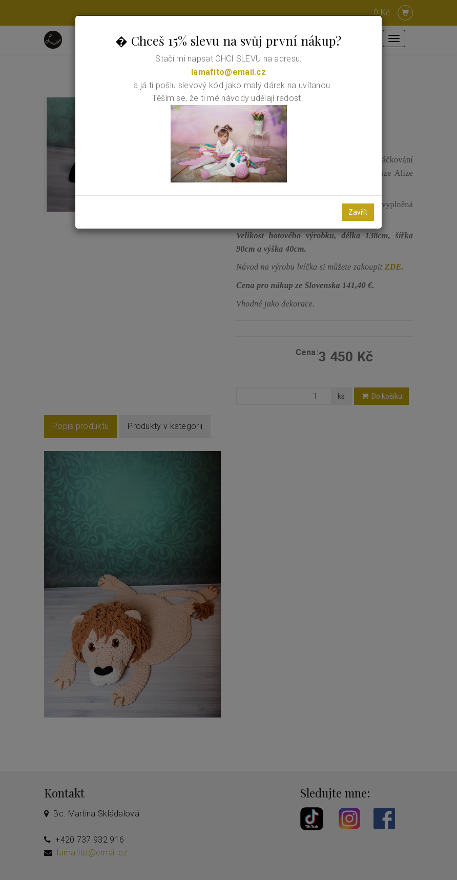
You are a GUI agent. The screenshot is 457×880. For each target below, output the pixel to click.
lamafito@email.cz (228, 72)
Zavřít (357, 212)
